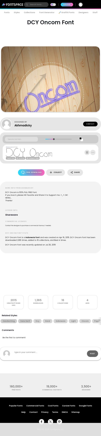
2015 (14, 300)
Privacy (44, 412)
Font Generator (46, 12)
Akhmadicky (23, 125)
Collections (29, 12)
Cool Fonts (53, 405)
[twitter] (50, 421)
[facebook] (41, 421)
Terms (55, 412)
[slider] (54, 139)
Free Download (31, 172)
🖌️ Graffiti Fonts (66, 12)
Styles (17, 12)
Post (92, 353)
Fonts (7, 12)
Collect (55, 172)
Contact (90, 124)
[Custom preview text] (21, 139)
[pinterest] (59, 421)
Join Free (93, 5)
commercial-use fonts (52, 390)
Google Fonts (85, 405)
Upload (66, 5)
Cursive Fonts (68, 405)
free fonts (16, 390)
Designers (83, 12)
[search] (36, 4)
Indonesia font (33, 237)
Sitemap (75, 412)
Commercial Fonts (35, 405)
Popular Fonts (16, 405)
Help (23, 412)
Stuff (95, 12)
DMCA (65, 412)
